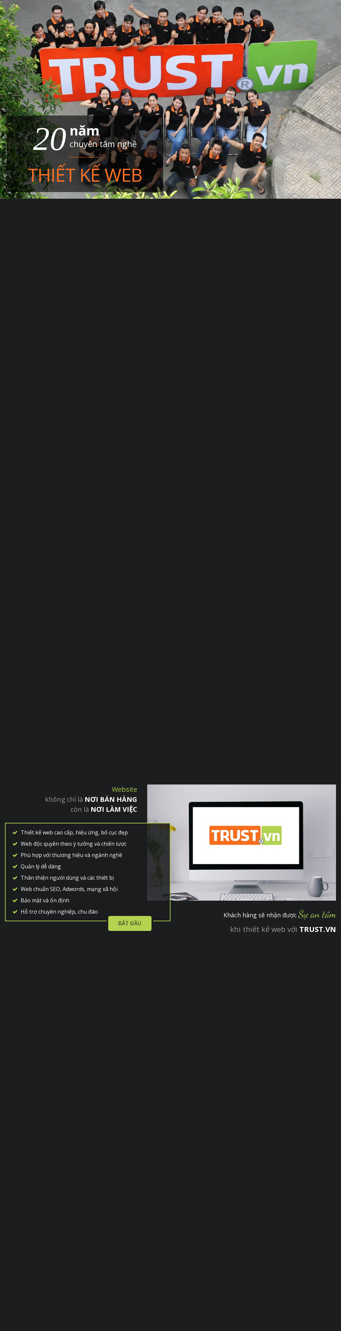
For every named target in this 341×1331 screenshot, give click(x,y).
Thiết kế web (85, 174)
